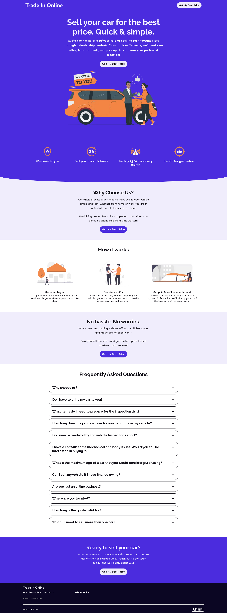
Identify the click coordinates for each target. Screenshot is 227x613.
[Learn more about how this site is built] (198, 609)
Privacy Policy (82, 592)
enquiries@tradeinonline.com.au (38, 592)
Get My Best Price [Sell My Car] (189, 5)
